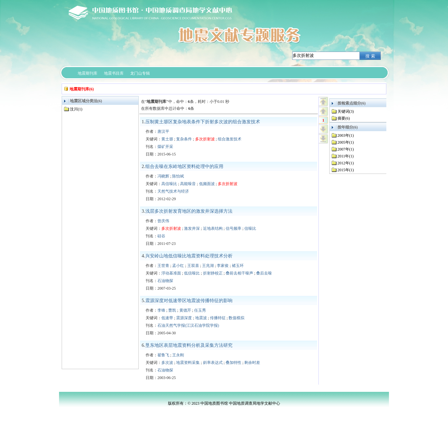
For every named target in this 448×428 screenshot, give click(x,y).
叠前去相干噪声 (239, 273)
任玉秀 (200, 310)
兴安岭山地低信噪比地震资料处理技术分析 (189, 255)
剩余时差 (252, 362)
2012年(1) (345, 163)
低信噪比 (192, 273)
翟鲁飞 (163, 355)
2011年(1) (345, 156)
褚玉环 (238, 265)
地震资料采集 (188, 362)
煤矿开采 (165, 146)
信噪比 (250, 228)
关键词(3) (345, 111)
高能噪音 (188, 183)
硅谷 (161, 236)
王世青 (163, 265)
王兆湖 (208, 265)
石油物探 (165, 280)
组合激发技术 (229, 139)
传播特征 (218, 318)
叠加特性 (233, 362)
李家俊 (223, 265)
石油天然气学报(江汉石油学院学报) (188, 325)
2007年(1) (345, 149)
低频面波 (207, 183)
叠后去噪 (264, 273)
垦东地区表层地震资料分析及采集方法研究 (189, 345)
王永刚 (178, 355)
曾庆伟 (163, 221)
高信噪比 (169, 183)
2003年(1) (345, 135)
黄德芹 (185, 310)
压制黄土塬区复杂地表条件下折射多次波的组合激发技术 (202, 121)
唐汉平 (163, 131)
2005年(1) (345, 142)
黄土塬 (167, 139)
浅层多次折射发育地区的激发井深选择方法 (189, 211)
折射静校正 (213, 273)
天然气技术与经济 (173, 191)
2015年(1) (345, 170)
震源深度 (184, 318)
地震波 (201, 318)
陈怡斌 (178, 176)
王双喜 (193, 265)
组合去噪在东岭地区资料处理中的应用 (184, 166)
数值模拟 (236, 318)
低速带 (167, 318)
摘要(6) (343, 118)
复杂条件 (184, 139)
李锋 (161, 310)
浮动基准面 (171, 273)
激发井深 (192, 228)
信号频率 (233, 228)
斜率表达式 (213, 362)
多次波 (167, 362)
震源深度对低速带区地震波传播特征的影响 (189, 300)
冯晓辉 (163, 176)
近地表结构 (213, 228)
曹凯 (172, 310)
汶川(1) (76, 109)
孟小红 (178, 265)
